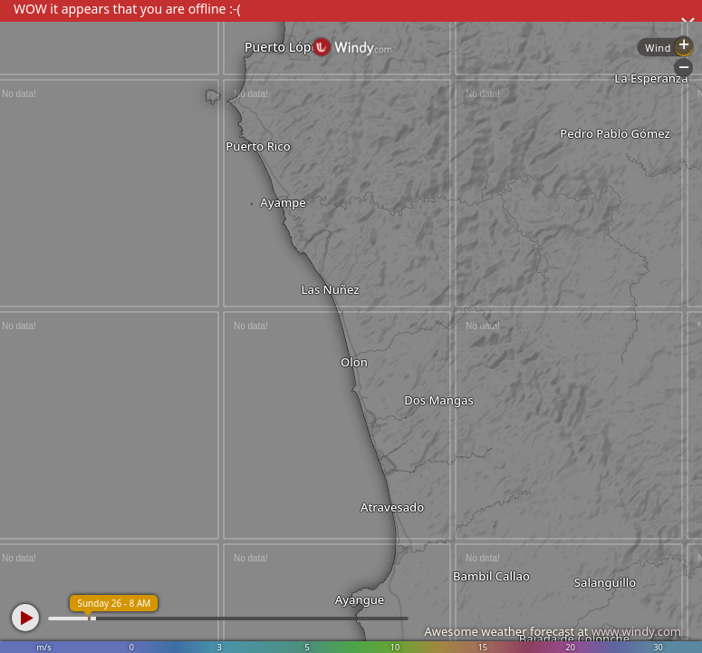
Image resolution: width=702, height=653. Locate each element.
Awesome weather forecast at (552, 631)
